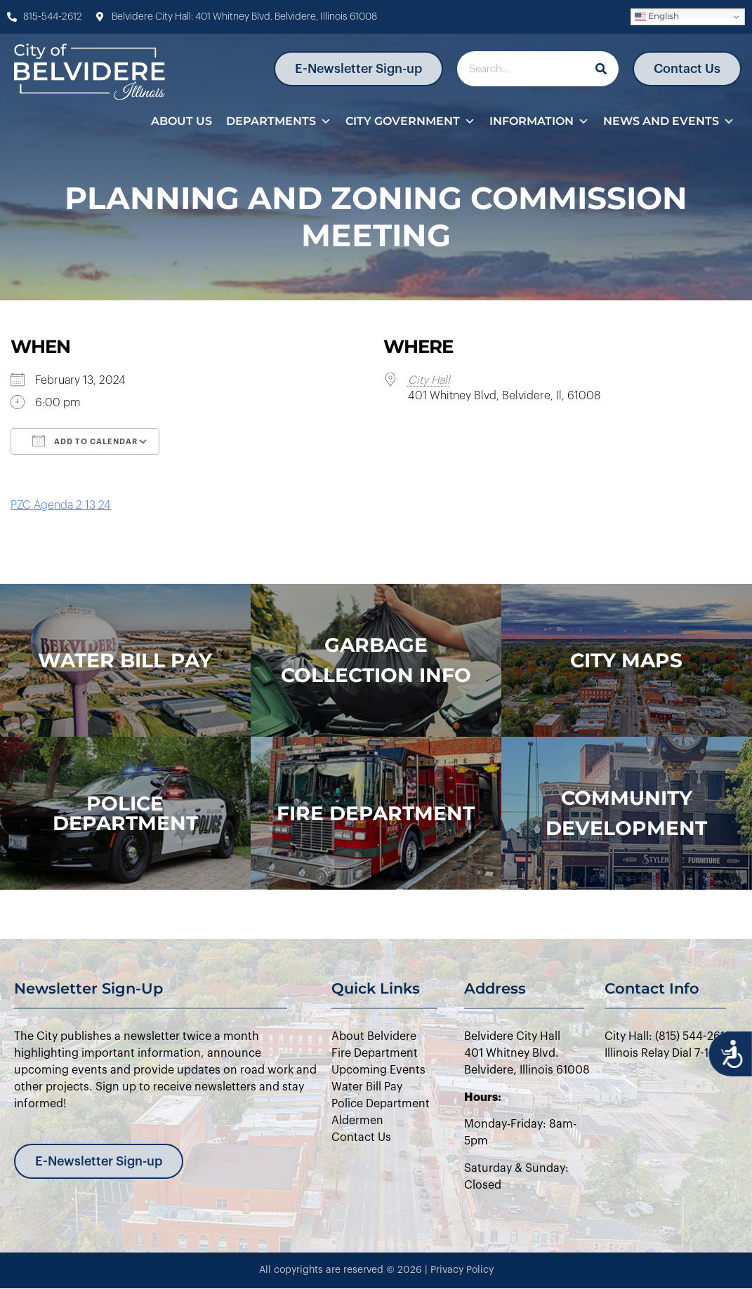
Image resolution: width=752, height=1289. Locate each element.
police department (125, 813)
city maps (626, 660)
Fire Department (376, 813)
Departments (278, 121)
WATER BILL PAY (125, 660)
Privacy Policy (462, 1270)
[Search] (601, 68)
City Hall (429, 380)
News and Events (668, 121)
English (657, 16)
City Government (410, 121)
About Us (181, 121)
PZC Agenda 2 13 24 (61, 505)
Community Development (626, 813)
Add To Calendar (85, 440)
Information (539, 121)
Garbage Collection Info (376, 660)
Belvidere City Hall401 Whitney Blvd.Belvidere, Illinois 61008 (527, 1053)
